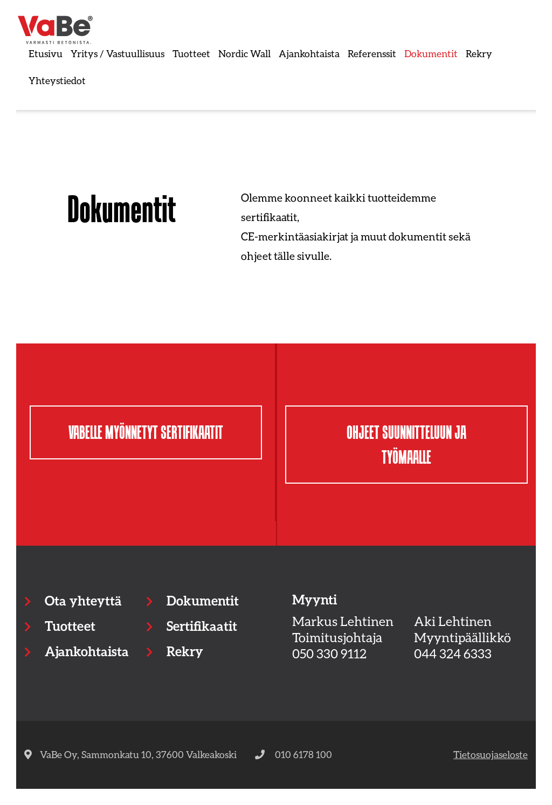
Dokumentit (431, 53)
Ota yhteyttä (83, 600)
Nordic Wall (244, 53)
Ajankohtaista (309, 53)
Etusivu (46, 53)
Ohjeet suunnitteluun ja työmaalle (406, 444)
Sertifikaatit (202, 626)
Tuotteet (191, 53)
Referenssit (372, 53)
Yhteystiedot (57, 80)
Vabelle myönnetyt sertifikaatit (145, 432)
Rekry (479, 53)
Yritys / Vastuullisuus (117, 53)
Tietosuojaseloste (490, 754)
